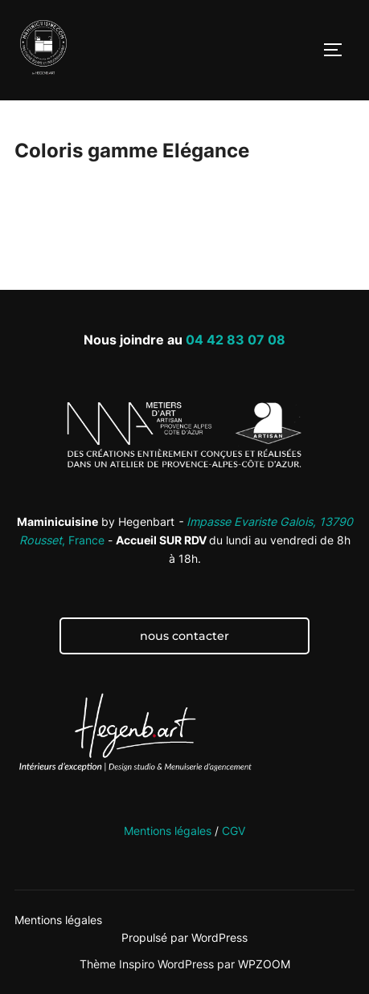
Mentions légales (167, 830)
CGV (233, 830)
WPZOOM (264, 964)
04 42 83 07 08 (235, 340)
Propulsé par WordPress (184, 937)
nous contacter (184, 636)
